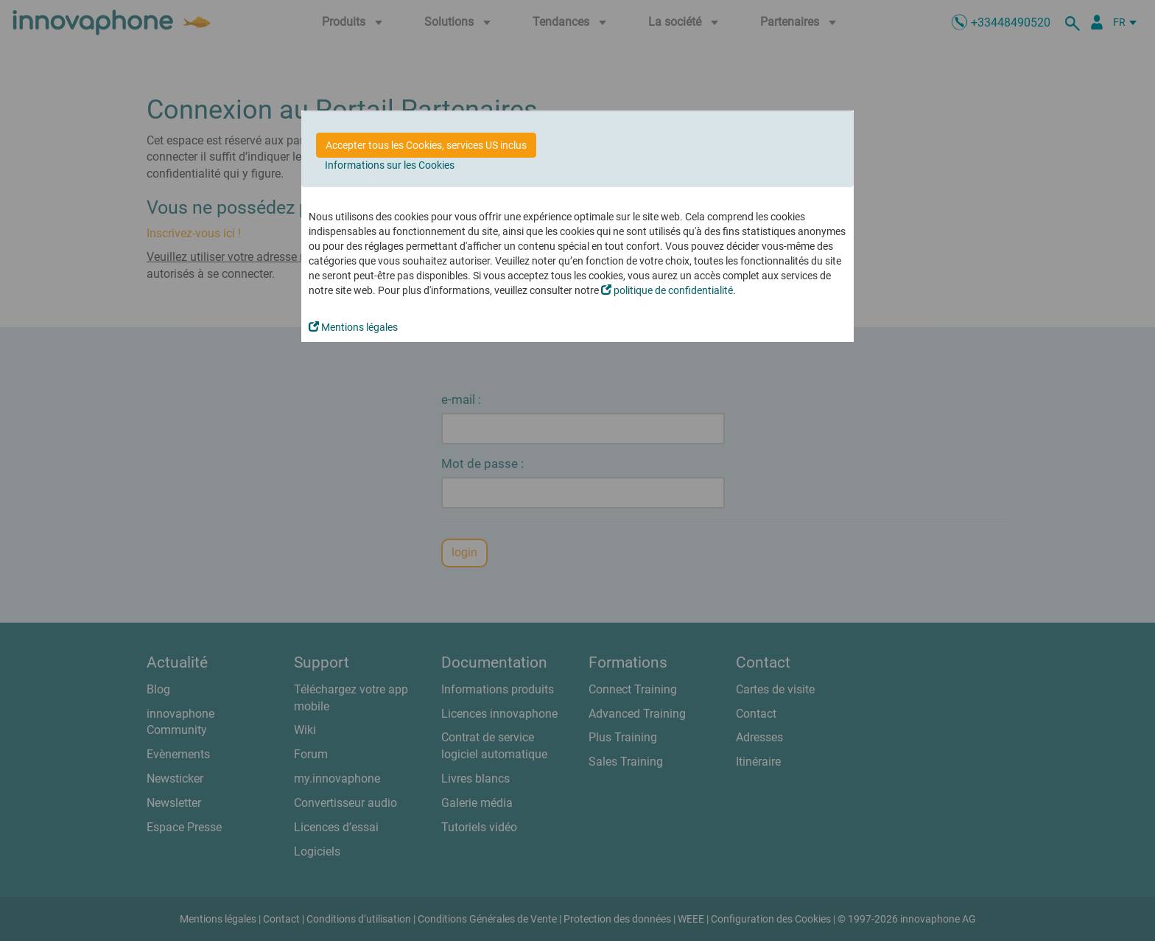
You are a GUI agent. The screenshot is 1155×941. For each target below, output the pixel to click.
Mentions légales (353, 327)
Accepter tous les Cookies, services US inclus (426, 145)
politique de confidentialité (667, 290)
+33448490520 (1010, 22)
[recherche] (1074, 22)
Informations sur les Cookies (389, 165)
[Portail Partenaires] (1097, 22)
